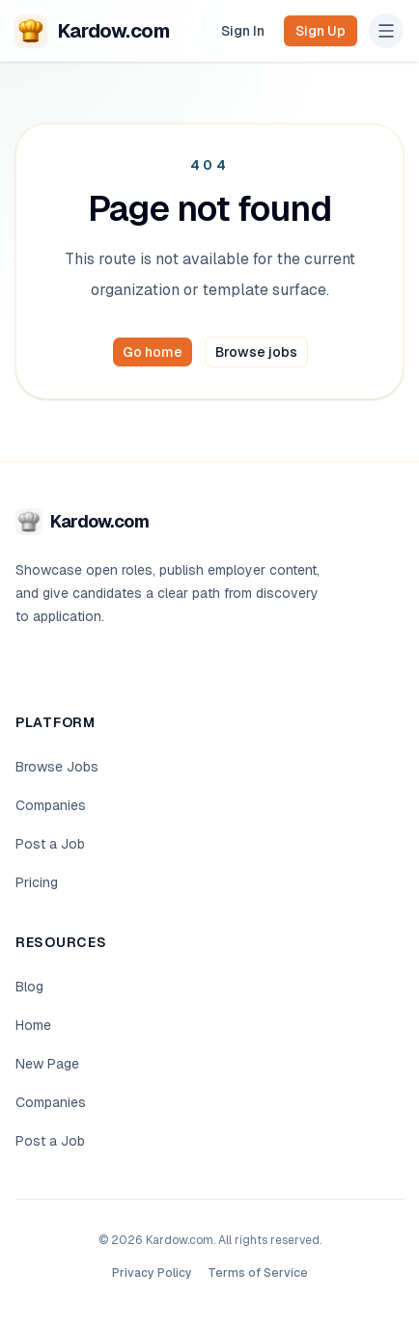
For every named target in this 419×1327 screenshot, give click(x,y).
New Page (47, 1063)
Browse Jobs (56, 766)
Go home (152, 352)
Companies (50, 805)
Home (33, 1025)
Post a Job (50, 844)
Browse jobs (256, 352)
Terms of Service (258, 1273)
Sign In (243, 31)
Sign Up (320, 31)
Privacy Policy (152, 1273)
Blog (29, 986)
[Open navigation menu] (386, 31)
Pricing (36, 882)
